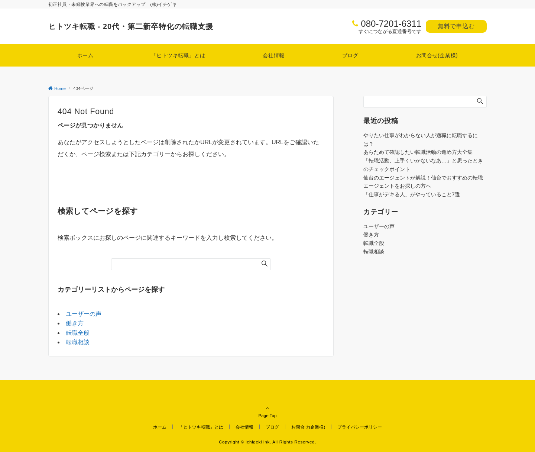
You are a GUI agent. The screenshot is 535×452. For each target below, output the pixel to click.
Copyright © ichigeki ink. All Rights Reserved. (267, 441)
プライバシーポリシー (359, 426)
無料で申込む (456, 26)
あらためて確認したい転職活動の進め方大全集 (418, 152)
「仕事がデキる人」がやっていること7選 (411, 194)
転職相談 (78, 342)
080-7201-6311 (391, 24)
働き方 (75, 323)
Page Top (267, 405)
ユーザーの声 (83, 314)
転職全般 (78, 333)
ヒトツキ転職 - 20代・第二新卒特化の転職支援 (130, 26)
